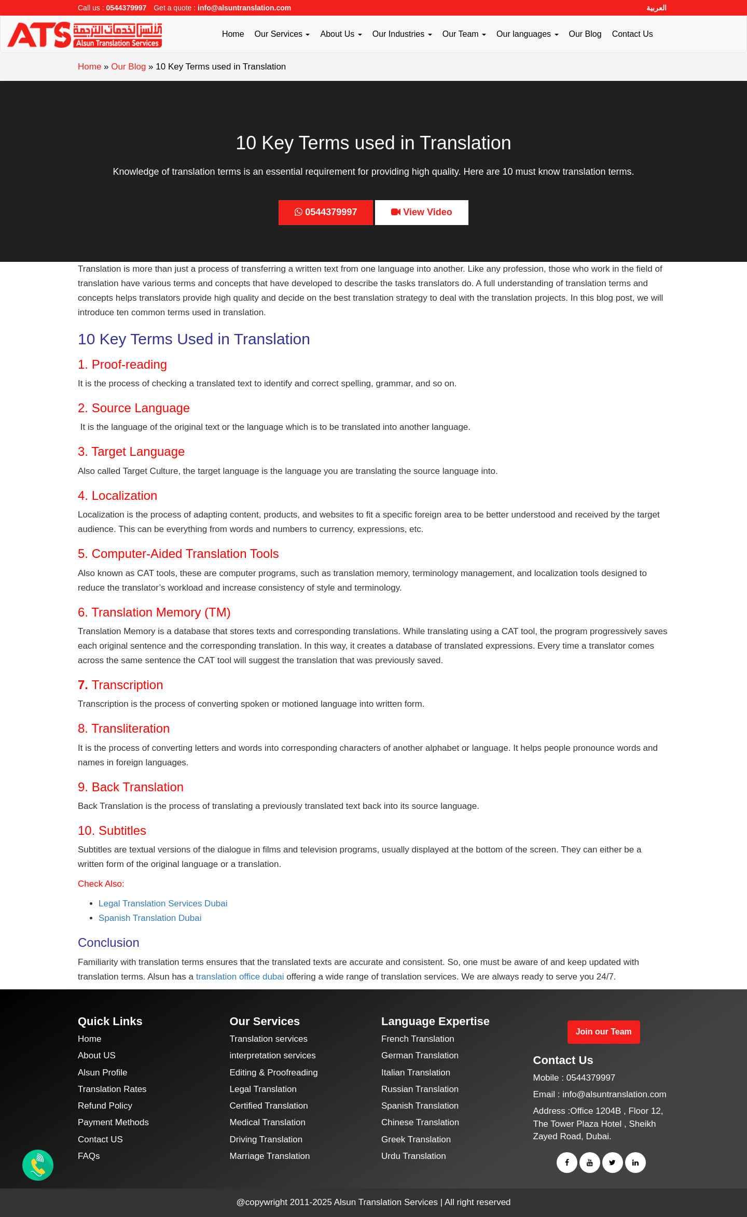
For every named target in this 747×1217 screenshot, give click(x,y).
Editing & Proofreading (274, 1073)
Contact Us (632, 34)
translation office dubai (240, 977)
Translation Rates (112, 1089)
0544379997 (126, 8)
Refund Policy (105, 1106)
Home (233, 34)
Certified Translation (269, 1106)
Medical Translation (268, 1122)
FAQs (89, 1156)
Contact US (100, 1139)
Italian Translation (415, 1073)
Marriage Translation (270, 1156)
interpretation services (273, 1055)
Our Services (282, 34)
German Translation (420, 1055)
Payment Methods (113, 1122)
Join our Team (604, 1031)
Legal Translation (263, 1089)
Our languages (527, 34)
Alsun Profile (102, 1073)
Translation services (269, 1039)
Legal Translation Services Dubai (163, 903)
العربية (656, 8)
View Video (421, 212)
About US (97, 1055)
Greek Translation (416, 1139)
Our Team (464, 34)
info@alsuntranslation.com (244, 8)
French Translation (417, 1039)
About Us (341, 34)
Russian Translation (420, 1089)
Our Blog (585, 34)
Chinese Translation (420, 1122)
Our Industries (402, 34)
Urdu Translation (413, 1156)
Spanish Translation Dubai (150, 918)
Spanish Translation (420, 1106)
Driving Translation (266, 1139)
